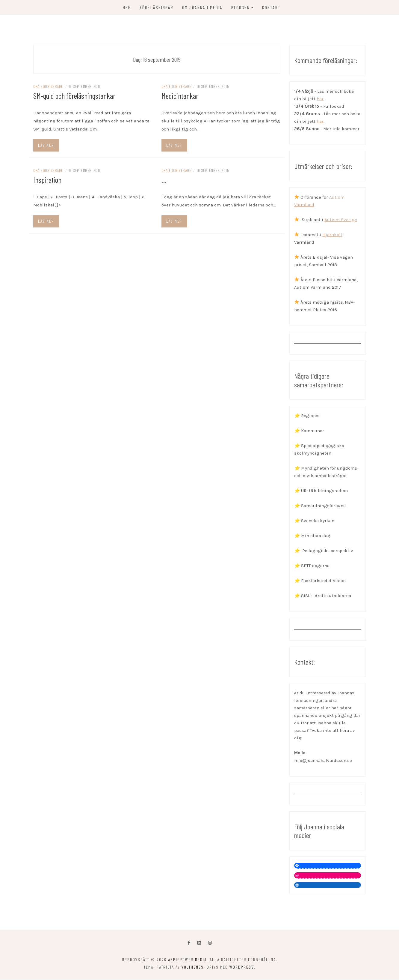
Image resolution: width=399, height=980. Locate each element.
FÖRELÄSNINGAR (156, 7)
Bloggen (240, 7)
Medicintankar (179, 95)
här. (320, 121)
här (320, 98)
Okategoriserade (48, 86)
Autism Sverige (340, 219)
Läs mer (46, 145)
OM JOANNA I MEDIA (202, 7)
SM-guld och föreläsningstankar (74, 95)
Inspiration (47, 179)
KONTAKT (271, 7)
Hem (127, 7)
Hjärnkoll (332, 234)
